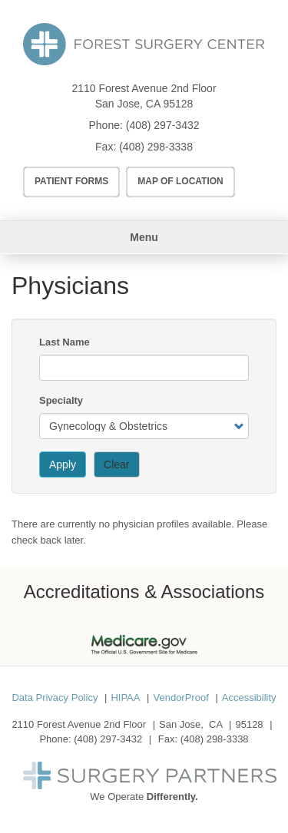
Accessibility (249, 697)
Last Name (64, 342)
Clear (116, 464)
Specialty (61, 400)
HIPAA (125, 697)
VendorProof (180, 697)
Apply (62, 464)
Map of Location (180, 181)
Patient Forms (71, 181)
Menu (144, 237)
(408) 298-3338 (156, 146)
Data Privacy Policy (55, 697)
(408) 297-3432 (163, 125)
